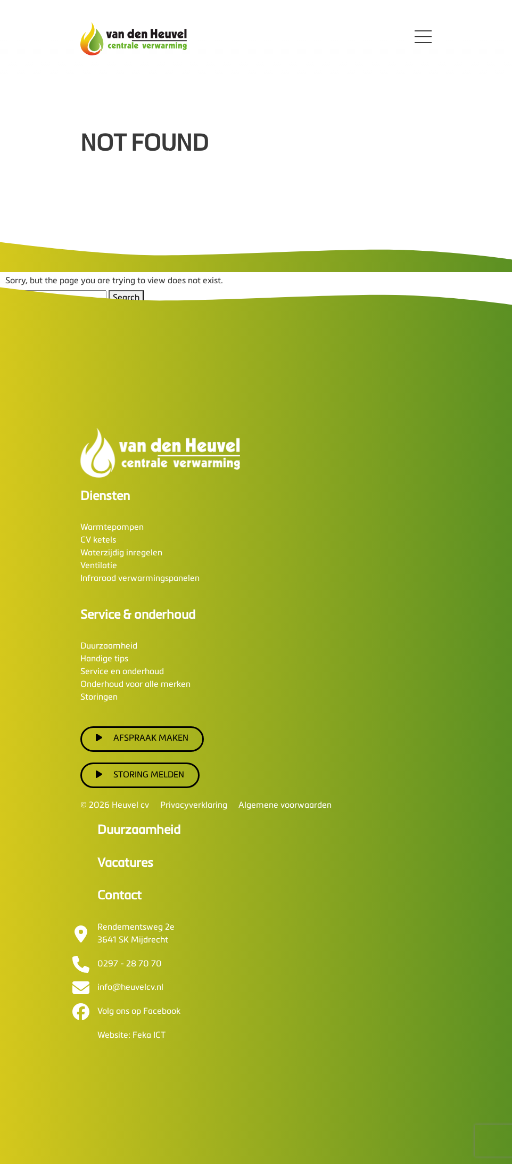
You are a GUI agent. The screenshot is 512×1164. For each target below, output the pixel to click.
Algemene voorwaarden (285, 805)
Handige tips (104, 659)
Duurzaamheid (108, 646)
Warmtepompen (112, 527)
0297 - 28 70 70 (129, 964)
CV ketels (98, 540)
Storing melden (140, 775)
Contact (119, 896)
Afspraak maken (142, 738)
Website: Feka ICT (131, 1035)
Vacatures (125, 863)
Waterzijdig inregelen (121, 553)
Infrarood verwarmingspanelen (140, 579)
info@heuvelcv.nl (130, 987)
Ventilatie (98, 566)
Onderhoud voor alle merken (135, 685)
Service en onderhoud (122, 672)
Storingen (99, 697)
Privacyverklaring (193, 805)
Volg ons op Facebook (138, 1011)
